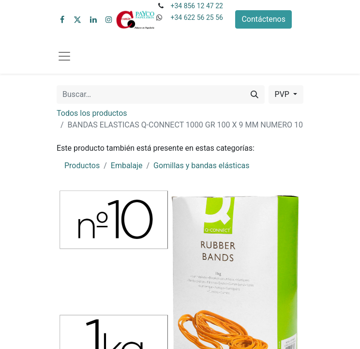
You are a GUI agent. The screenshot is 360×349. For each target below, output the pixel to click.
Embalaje (127, 165)
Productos (82, 165)
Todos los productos (92, 113)
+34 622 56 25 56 (196, 17)
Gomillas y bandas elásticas (201, 165)
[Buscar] (254, 94)
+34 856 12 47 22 (196, 6)
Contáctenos (263, 19)
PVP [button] (283, 94)
